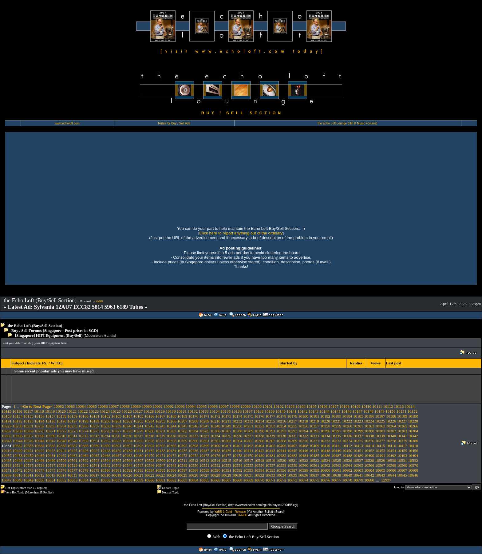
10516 (237, 460)
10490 (369, 455)
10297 (336, 431)
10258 (325, 426)
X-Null (242, 515)
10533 (7, 465)
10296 (325, 431)
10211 (226, 421)
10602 (347, 470)
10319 (160, 436)
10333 (314, 436)
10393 (138, 445)
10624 (171, 475)
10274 (83, 431)
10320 (171, 436)
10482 (281, 455)
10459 (29, 455)
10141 (291, 411)
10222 (347, 421)
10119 (50, 411)
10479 (248, 455)
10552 (215, 465)
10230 (18, 426)
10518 (259, 460)
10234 (62, 426)
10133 (204, 411)
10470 (149, 455)
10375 (358, 440)
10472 (171, 455)
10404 (259, 445)
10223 (358, 421)
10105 (311, 406)
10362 (215, 440)
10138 (259, 411)
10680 (369, 480)
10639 (336, 475)
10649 (29, 480)
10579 (94, 470)
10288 (237, 431)
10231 (29, 426)
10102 (279, 406)
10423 (50, 450)
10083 (70, 406)
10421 (29, 450)
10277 (117, 431)
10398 (193, 445)
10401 (226, 445)
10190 (413, 416)
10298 (347, 431)
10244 (171, 426)
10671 (270, 480)
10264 (391, 426)
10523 (314, 460)
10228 (413, 421)
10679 (358, 480)
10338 (369, 436)
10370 (303, 440)
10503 (94, 460)
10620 (127, 475)
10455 (402, 450)
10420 (18, 450)
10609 (7, 475)
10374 (347, 440)
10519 (270, 460)
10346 (39, 440)
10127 (138, 411)
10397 (182, 445)
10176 (259, 416)
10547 (161, 465)
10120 (61, 411)
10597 (292, 470)
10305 (7, 436)
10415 (380, 445)
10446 (303, 450)
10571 (7, 470)
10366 (259, 440)
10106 (323, 406)
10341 (402, 436)
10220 (325, 421)
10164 (127, 416)
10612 (39, 475)
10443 (270, 450)
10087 (114, 406)
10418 (413, 445)
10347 (50, 440)
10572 (18, 470)
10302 (391, 431)
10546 (149, 465)
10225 (380, 421)
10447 (314, 450)
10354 (127, 440)
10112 (388, 406)
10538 (62, 465)
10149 (379, 411)
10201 (117, 421)
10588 (193, 470)
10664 (193, 480)
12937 (386, 480)
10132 (193, 411)
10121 (72, 411)
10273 (73, 431)
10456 (413, 450)
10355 (138, 440)
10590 (215, 470)
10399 (205, 445)
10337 (358, 436)
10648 (18, 480)
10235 (73, 426)
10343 (7, 440)
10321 (182, 436)
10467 (117, 455)
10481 (270, 455)
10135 (226, 411)
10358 (171, 440)
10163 (117, 416)
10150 (390, 411)
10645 (402, 475)
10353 (117, 440)
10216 (281, 421)
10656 (106, 480)
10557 (270, 465)
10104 (301, 406)
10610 (18, 475)
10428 (106, 450)
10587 (182, 470)
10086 (103, 406)
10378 (391, 440)
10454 (391, 450)
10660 (149, 480)
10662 (171, 480)
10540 (83, 465)
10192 (18, 421)
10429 (117, 450)
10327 (248, 436)
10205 (161, 421)
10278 (127, 431)
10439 (226, 450)
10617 (94, 475)
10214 (259, 421)
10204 (149, 421)
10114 (410, 406)
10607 (402, 470)
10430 (127, 450)
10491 (380, 455)
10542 (106, 465)
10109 (355, 406)
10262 (369, 426)
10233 (50, 426)
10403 (248, 445)
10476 (215, 455)
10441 (248, 450)
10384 (39, 445)
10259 (336, 426)
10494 (413, 455)
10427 (94, 450)
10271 (50, 431)
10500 (62, 460)
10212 (237, 421)
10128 (149, 411)
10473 (182, 455)
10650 (39, 480)
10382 (18, 445)
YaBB (99, 301)
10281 (161, 431)
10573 (29, 470)
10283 (182, 431)
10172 (215, 416)
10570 (413, 465)
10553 (226, 465)
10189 (402, 416)
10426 (83, 450)
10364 (237, 440)
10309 (50, 436)
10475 (205, 455)
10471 (161, 455)
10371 (314, 440)
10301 (380, 431)
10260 (347, 426)
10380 (413, 440)
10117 (28, 411)
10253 (270, 426)
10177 (270, 416)
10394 (149, 445)
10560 (303, 465)
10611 (29, 475)
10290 (259, 431)
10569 (402, 465)
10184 (347, 416)
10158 (62, 416)
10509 (161, 460)
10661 (161, 480)
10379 (402, 440)
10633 (270, 475)
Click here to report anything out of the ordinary (241, 233)
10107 (334, 406)
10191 (7, 421)
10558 (281, 465)
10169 (182, 416)
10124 (105, 411)
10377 (380, 440)
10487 (336, 455)
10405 (270, 445)
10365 (248, 440)
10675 (314, 480)
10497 (29, 460)
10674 (303, 480)
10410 (325, 445)
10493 (402, 455)
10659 (138, 480)
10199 (94, 421)
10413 (358, 445)
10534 (18, 465)
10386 (62, 445)
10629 (226, 475)
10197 (73, 421)
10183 (336, 416)
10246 (193, 426)
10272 (62, 431)
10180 (303, 416)
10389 (94, 445)
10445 (292, 450)
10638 (325, 475)
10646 (413, 475)
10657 (117, 480)
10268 (18, 431)
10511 (182, 460)
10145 (335, 411)
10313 (94, 436)
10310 (62, 436)
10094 (191, 406)
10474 (193, 455)
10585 (161, 470)
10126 (127, 411)
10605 (380, 470)
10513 (204, 460)
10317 (138, 436)
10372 (325, 440)
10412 (347, 445)
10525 (336, 460)
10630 (237, 475)
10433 (161, 450)
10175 (248, 416)
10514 (215, 460)
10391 (117, 445)
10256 (303, 426)
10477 (226, 455)
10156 (39, 416)
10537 (50, 465)
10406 (281, 445)
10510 (171, 460)
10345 (29, 440)
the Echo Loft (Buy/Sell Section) (35, 325)
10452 (369, 450)
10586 (171, 470)
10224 (369, 421)
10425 (73, 450)
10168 (171, 416)
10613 (50, 475)
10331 (292, 436)
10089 (136, 406)
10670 (259, 480)
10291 (270, 431)
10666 (215, 480)
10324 (215, 436)
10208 (193, 421)
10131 (182, 411)
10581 (117, 470)
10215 (270, 421)
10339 (380, 436)
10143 (314, 411)
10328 (259, 436)
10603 (358, 470)
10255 (292, 426)
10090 (147, 406)
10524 (325, 460)
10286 (215, 431)
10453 (380, 450)
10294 (303, 431)
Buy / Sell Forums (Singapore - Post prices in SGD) (54, 330)
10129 (160, 411)
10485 (314, 455)
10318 (149, 436)
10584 (149, 470)
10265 (402, 426)
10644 (391, 475)
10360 (193, 440)
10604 (369, 470)
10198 (83, 421)
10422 (39, 450)
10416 (391, 445)
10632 (259, 475)
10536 (39, 465)
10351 (94, 440)
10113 (399, 406)
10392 (127, 445)
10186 (369, 416)
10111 (377, 406)
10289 (248, 431)
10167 (161, 416)
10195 (50, 421)
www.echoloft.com (67, 123)
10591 (226, 470)
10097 (224, 406)
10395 (161, 445)
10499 (50, 460)
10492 (391, 455)
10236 (83, 426)
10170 (193, 416)
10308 (39, 436)
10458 (18, 455)
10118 (39, 411)
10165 (138, 416)
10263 (380, 426)
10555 (248, 465)
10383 (29, 445)
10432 (149, 450)
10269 (29, 431)
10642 (369, 475)
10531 (402, 460)
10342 (413, 436)
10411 (336, 445)
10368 (281, 440)
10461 (50, 455)
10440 (237, 450)
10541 (94, 465)
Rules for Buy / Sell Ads (174, 123)
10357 (161, 440)
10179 (292, 416)
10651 (50, 480)
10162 (106, 416)
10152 (412, 411)
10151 (402, 411)
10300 (369, 431)
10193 (29, 421)
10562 (325, 465)
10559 (292, 465)
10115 (6, 411)
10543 (117, 465)
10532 (413, 460)
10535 (29, 465)
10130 (171, 411)
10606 (391, 470)
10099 (246, 406)
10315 (116, 436)
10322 (193, 436)
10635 (292, 475)
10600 (325, 470)
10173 (226, 416)
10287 (226, 431)
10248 (215, 426)
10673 (292, 480)
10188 (391, 416)
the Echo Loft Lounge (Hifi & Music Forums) (347, 123)
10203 (138, 421)
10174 (237, 416)
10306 (18, 436)
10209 (205, 421)
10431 (138, 450)
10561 (314, 465)
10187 (380, 416)
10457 (7, 455)
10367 (270, 440)
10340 (391, 436)
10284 (193, 431)
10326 (237, 436)
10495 (7, 460)
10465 (94, 455)
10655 (94, 480)
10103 (290, 406)
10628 (215, 475)
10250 (237, 426)
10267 (7, 431)
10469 (138, 455)
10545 (138, 465)
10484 (303, 455)
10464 (83, 455)
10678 (347, 480)
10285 (205, 431)
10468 (127, 455)
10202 (127, 421)
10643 (380, 475)
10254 (281, 426)
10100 (257, 406)
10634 (281, 475)
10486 (325, 455)
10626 (193, 475)
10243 (161, 426)
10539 (73, 465)
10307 (29, 436)
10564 (347, 465)
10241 (138, 426)
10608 (413, 470)
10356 (149, 440)
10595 (270, 470)
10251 (248, 426)
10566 (369, 465)
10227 (402, 421)
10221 (336, 421)
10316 (127, 436)
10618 (105, 475)
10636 (303, 475)
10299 (358, 431)
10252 (259, 426)
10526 (347, 460)
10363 (226, 440)
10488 (347, 455)
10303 (402, 431)
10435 (182, 450)
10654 (83, 480)
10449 (336, 450)
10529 (380, 460)
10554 (237, 465)
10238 (106, 426)
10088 (125, 406)
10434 (171, 450)
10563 (336, 465)
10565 (358, 465)
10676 (325, 480)
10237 (94, 426)
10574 (39, 470)
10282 (171, 431)
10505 (117, 460)
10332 (303, 436)
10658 (127, 480)
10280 (149, 431)
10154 (18, 416)
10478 (237, 455)
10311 (72, 436)
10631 (248, 475)
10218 (303, 421)
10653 (73, 480)
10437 (205, 450)
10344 (18, 440)
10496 (18, 460)
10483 (292, 455)
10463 (73, 455)
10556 (259, 465)
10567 (380, 465)
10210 (215, 421)
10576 (62, 470)
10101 (268, 406)
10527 (358, 460)
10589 (205, 470)
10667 (226, 480)
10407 (292, 445)
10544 (127, 465)
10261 (358, 426)
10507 (138, 460)
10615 (72, 475)
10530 (391, 460)
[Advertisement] (241, 178)
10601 (336, 470)
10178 (281, 416)
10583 (138, 470)
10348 (62, 440)
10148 (368, 411)
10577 (73, 470)
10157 (50, 416)
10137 (248, 411)
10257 (314, 426)
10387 (73, 445)
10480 (259, 455)
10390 (106, 445)
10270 (39, 431)
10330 (281, 436)
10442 (259, 450)
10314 (105, 436)
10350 (83, 440)
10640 (347, 475)
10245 (182, 426)
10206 (171, 421)
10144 (324, 411)
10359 (182, 440)
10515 (226, 460)
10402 (237, 445)
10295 (314, 431)
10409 (314, 445)
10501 (73, 460)
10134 (215, 411)
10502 (83, 460)
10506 (127, 460)
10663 (182, 480)
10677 (336, 480)
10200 (106, 421)
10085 (92, 406)
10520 (281, 460)
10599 (314, 470)
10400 (215, 445)
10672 (281, 480)
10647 (7, 480)
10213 (248, 421)
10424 (62, 450)
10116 (17, 411)
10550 (193, 465)
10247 (205, 426)
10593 (248, 470)
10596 (281, 470)
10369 (292, 440)
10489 (358, 455)
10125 (116, 411)
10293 (292, 431)
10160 (83, 416)
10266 (413, 426)
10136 (236, 411)
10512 (193, 460)
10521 (292, 460)
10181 (314, 416)
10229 (7, 426)
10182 (325, 416)
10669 (248, 480)
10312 (83, 436)
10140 (280, 411)
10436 (193, 450)
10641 (358, 475)
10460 (39, 455)
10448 (325, 450)
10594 (259, 470)
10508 (149, 460)
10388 (83, 445)
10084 (81, 406)
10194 (39, 421)
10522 (303, 460)
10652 (62, 480)
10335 (336, 436)
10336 (347, 436)
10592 (237, 470)
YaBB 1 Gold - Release (230, 511)
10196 (62, 421)
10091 (158, 406)
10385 (50, 445)
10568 (391, 465)
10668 (237, 480)
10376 (369, 440)
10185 (358, 416)
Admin (109, 335)
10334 (325, 436)
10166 (149, 416)
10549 (182, 465)
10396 (171, 445)
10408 (303, 445)
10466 (106, 455)
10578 (83, 470)
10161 (94, 416)
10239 (117, 426)
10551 (205, 465)
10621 (138, 475)
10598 (303, 470)
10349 (73, 440)
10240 (127, 426)
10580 (106, 470)
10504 (106, 460)
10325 (226, 436)
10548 (171, 465)
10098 (235, 406)
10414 (369, 445)
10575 (50, 470)
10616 (83, 475)
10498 (39, 460)
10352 (106, 440)
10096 (213, 406)
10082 (59, 406)
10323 (204, 436)
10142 (303, 411)
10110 (366, 406)
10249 (226, 426)
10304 (413, 431)
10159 (73, 416)
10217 (292, 421)
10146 (347, 411)
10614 (61, 475)
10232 (39, 426)
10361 (205, 440)
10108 (345, 406)
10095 (202, 406)
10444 (281, 450)
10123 (94, 411)
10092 (169, 406)
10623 (160, 475)
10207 (182, 421)
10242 (149, 426)
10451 (358, 450)
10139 (270, 411)
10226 (391, 421)
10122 (83, 411)
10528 (369, 460)
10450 (347, 450)
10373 (336, 440)
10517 (248, 460)
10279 (138, 431)
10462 (62, 455)
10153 (7, 416)
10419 (7, 450)
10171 (205, 416)
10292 (281, 431)
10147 (358, 411)
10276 (106, 431)
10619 (116, 475)
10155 (29, 416)
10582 (127, 470)
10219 (314, 421)
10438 (215, 450)
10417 (402, 445)
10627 (204, 475)
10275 (94, 431)
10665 (205, 480)
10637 (314, 475)
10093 (180, 406)
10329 (270, 436)
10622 (149, 475)
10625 (182, 475)
